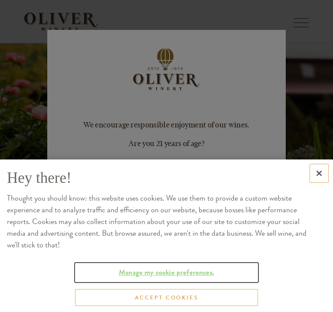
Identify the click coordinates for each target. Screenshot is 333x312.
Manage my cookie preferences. (166, 282)
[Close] (319, 183)
